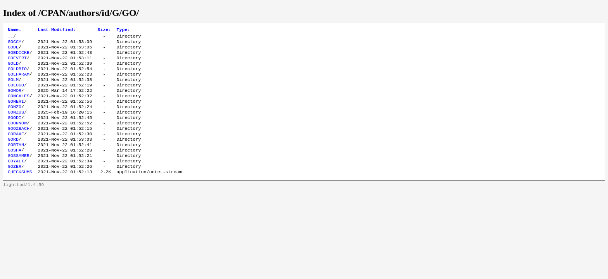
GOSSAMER (18, 174)
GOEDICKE (18, 56)
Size (104, 30)
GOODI (14, 130)
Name (14, 30)
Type (123, 30)
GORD (13, 155)
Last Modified (57, 30)
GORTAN (16, 161)
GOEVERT (17, 62)
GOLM (13, 87)
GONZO (14, 118)
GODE (13, 50)
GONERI (16, 112)
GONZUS (16, 124)
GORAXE (16, 149)
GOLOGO (16, 93)
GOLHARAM (18, 81)
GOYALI (16, 180)
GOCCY (14, 44)
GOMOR (14, 99)
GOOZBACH (18, 143)
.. (10, 37)
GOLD (13, 68)
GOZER (14, 186)
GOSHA (14, 168)
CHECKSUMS (20, 192)
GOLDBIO (17, 75)
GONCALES (18, 106)
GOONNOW (17, 137)
